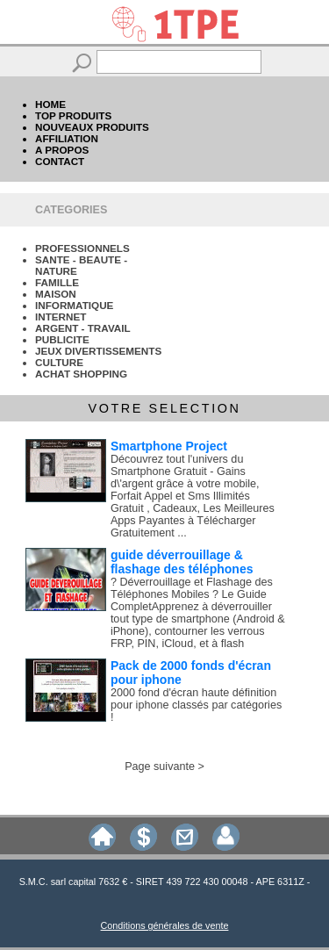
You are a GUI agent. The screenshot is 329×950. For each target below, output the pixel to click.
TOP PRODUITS (73, 115)
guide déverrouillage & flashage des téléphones (182, 562)
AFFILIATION (66, 138)
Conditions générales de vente (165, 925)
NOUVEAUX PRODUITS (92, 127)
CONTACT (59, 161)
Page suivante (160, 766)
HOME (50, 104)
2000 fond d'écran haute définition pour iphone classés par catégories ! (196, 705)
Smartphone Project (169, 446)
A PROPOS (62, 149)
